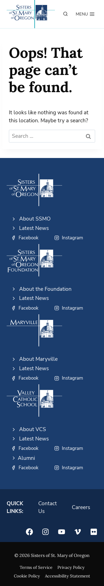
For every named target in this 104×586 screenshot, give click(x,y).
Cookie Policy (27, 576)
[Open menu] (85, 14)
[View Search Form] (65, 14)
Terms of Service (36, 567)
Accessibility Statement (67, 576)
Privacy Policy (71, 567)
